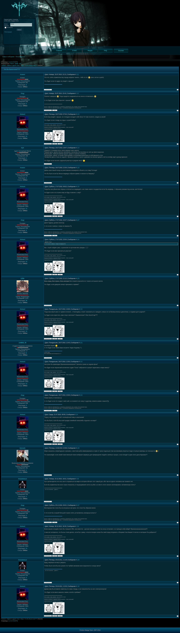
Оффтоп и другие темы (13, 65)
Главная (3, 65)
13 (26, 136)
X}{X (22, 148)
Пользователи (20, 57)
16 (26, 300)
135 (78, 448)
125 (78, 167)
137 (78, 505)
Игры (22, 65)
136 (77, 479)
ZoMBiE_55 (22, 342)
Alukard (22, 114)
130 (81, 309)
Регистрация (8, 32)
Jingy (22, 93)
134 (77, 414)
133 (81, 395)
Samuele (22, 448)
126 (78, 186)
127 (78, 220)
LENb (16, 63)
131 (81, 342)
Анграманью (22, 479)
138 (77, 526)
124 (78, 148)
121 (77, 74)
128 (78, 239)
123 (78, 114)
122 (77, 93)
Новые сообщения (8, 57)
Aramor (22, 74)
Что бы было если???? (31, 65)
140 (78, 586)
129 (78, 278)
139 (78, 560)
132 (81, 361)
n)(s (20, 63)
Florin (12, 63)
